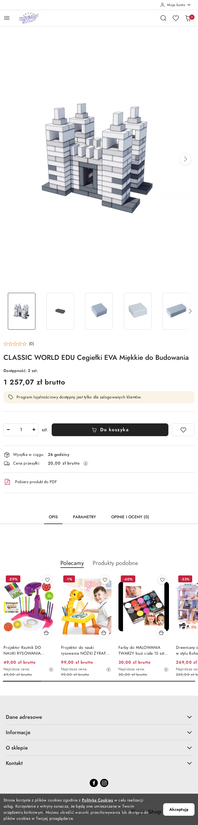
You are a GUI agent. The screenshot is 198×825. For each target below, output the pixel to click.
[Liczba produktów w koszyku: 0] (188, 18)
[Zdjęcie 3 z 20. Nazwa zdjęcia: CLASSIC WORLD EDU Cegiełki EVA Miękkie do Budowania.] (99, 311)
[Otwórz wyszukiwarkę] (163, 18)
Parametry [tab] (84, 517)
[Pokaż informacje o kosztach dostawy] (85, 463)
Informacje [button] (99, 732)
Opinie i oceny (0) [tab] (130, 517)
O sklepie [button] (99, 747)
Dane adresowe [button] (99, 717)
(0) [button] (31, 344)
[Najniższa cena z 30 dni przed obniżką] (51, 669)
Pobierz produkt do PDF (30, 482)
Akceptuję (178, 809)
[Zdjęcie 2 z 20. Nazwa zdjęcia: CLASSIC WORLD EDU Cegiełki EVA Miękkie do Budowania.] (60, 311)
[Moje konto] (175, 5)
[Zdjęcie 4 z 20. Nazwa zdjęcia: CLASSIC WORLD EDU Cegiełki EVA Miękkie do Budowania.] (138, 311)
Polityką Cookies (97, 800)
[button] (185, 159)
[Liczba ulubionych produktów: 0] (175, 18)
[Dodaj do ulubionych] (183, 429)
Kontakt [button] (99, 763)
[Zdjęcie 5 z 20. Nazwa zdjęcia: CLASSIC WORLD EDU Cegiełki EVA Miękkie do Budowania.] (176, 311)
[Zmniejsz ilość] (8, 430)
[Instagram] (104, 783)
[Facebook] (94, 783)
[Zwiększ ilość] (33, 430)
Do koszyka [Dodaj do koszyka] (110, 430)
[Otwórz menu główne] (6, 18)
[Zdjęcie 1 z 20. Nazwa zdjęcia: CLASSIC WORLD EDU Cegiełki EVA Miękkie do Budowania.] (21, 311)
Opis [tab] (53, 517)
